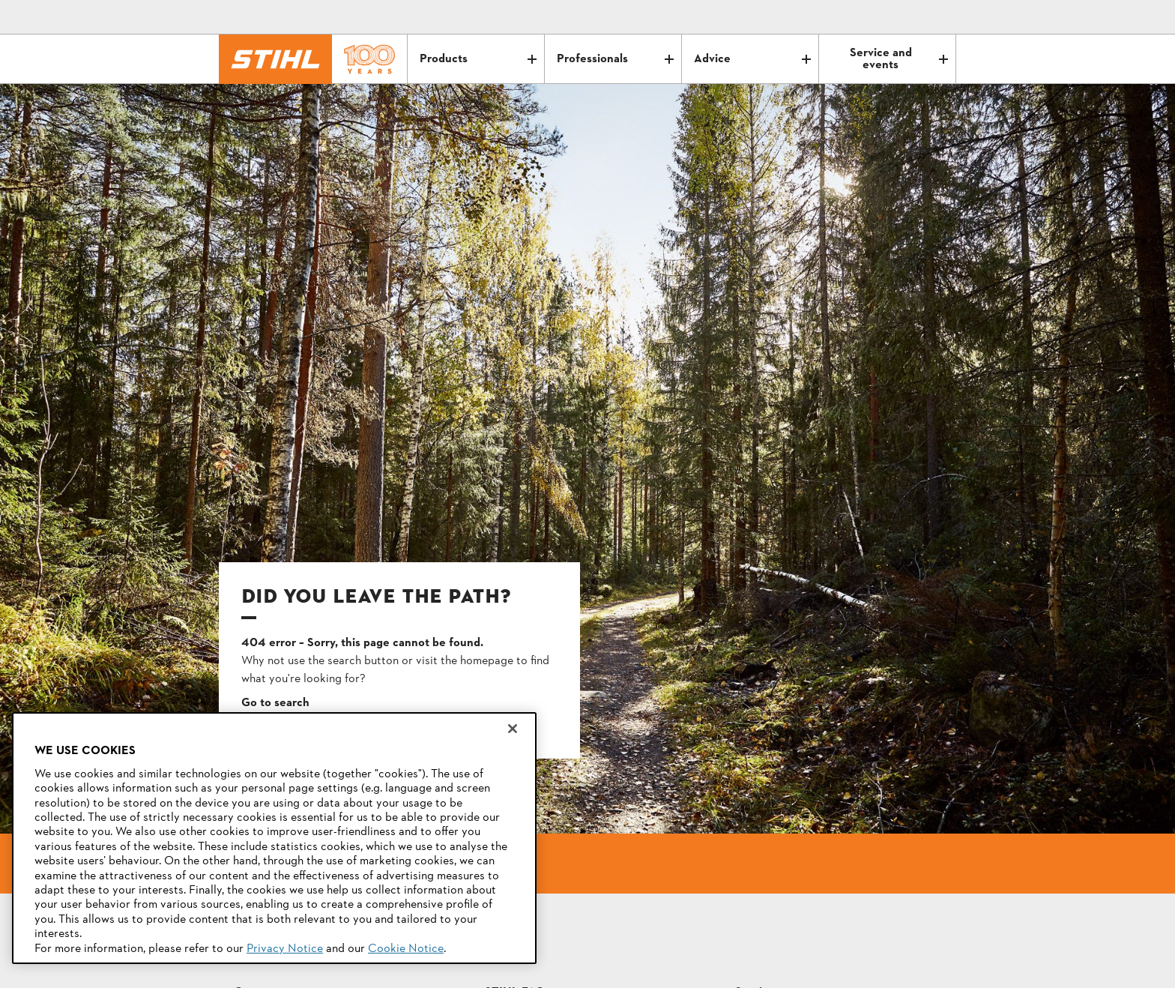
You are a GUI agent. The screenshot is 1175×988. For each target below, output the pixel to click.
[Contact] (881, 17)
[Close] (512, 728)
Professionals (615, 59)
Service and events (899, 59)
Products (478, 59)
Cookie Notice (406, 949)
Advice (752, 59)
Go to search (275, 703)
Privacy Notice (285, 949)
